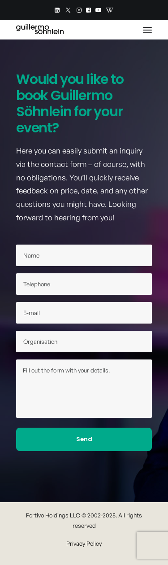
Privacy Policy (84, 543)
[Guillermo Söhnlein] (40, 29)
